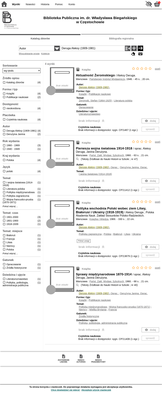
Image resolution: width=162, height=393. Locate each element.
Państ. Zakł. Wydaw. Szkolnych (106, 155)
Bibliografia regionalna (121, 38)
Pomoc (59, 4)
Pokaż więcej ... (10, 206)
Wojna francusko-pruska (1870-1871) (129, 306)
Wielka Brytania (97, 309)
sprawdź (150, 129)
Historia (45, 4)
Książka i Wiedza (98, 219)
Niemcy (83, 309)
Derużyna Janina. (134, 167)
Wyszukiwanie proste (29, 53)
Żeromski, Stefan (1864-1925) (95, 100)
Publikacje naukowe (100, 94)
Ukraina (136, 234)
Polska (107, 234)
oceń (157, 68)
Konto (72, 4)
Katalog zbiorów (40, 38)
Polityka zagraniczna (90, 234)
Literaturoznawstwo (89, 114)
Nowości (30, 4)
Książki (83, 94)
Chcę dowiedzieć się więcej (65, 390)
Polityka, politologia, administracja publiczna (103, 323)
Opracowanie (86, 107)
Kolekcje (45, 53)
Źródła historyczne (89, 316)
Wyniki (16, 4)
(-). (94, 87)
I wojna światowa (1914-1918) (95, 174)
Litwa (127, 234)
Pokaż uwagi (83, 241)
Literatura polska (123, 100)
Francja (112, 309)
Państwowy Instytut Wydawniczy (107, 79)
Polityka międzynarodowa (93, 306)
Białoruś (117, 234)
